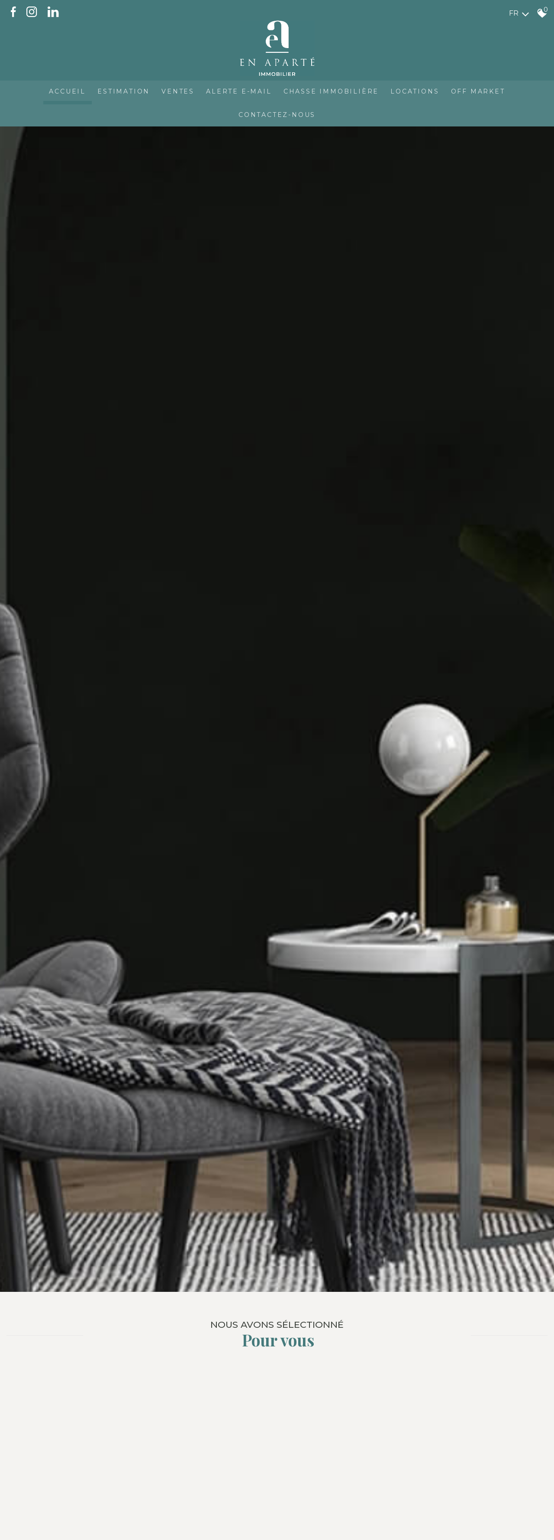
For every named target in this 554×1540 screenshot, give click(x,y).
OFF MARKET (481, 89)
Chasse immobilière (332, 89)
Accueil (63, 89)
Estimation (121, 89)
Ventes (176, 89)
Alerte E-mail (238, 89)
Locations (417, 89)
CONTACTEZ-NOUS (277, 113)
